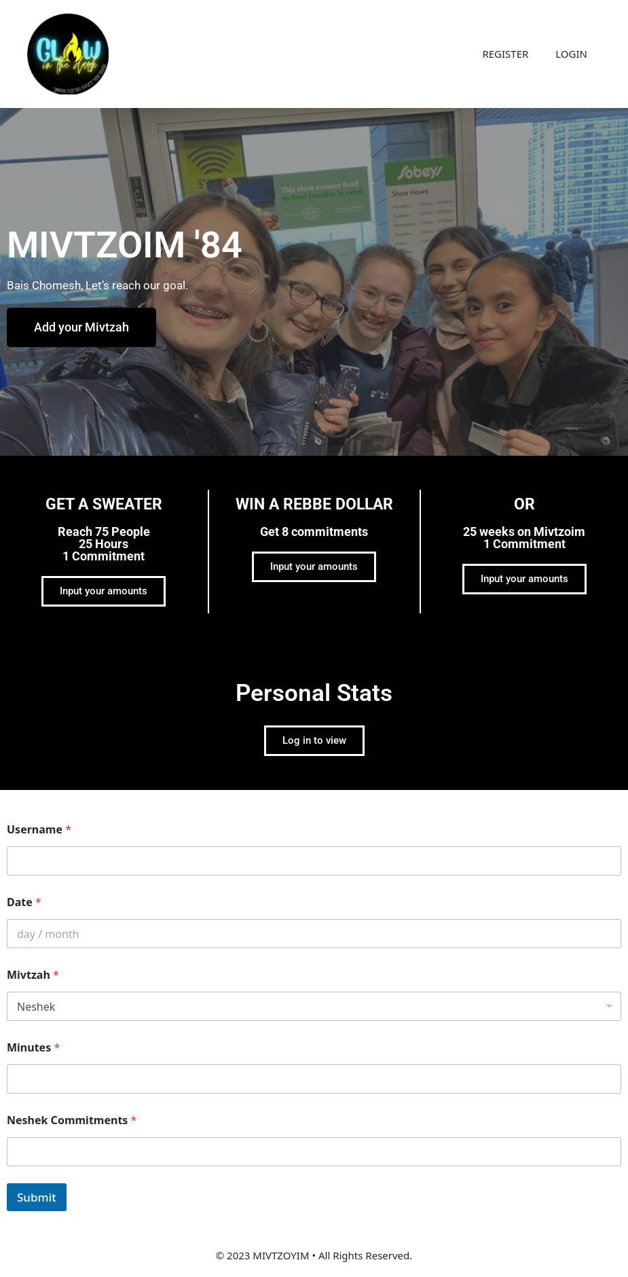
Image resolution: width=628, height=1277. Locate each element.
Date (24, 902)
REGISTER (505, 53)
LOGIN (571, 53)
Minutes (33, 1047)
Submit (36, 1197)
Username (39, 829)
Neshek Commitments (71, 1120)
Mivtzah (33, 975)
